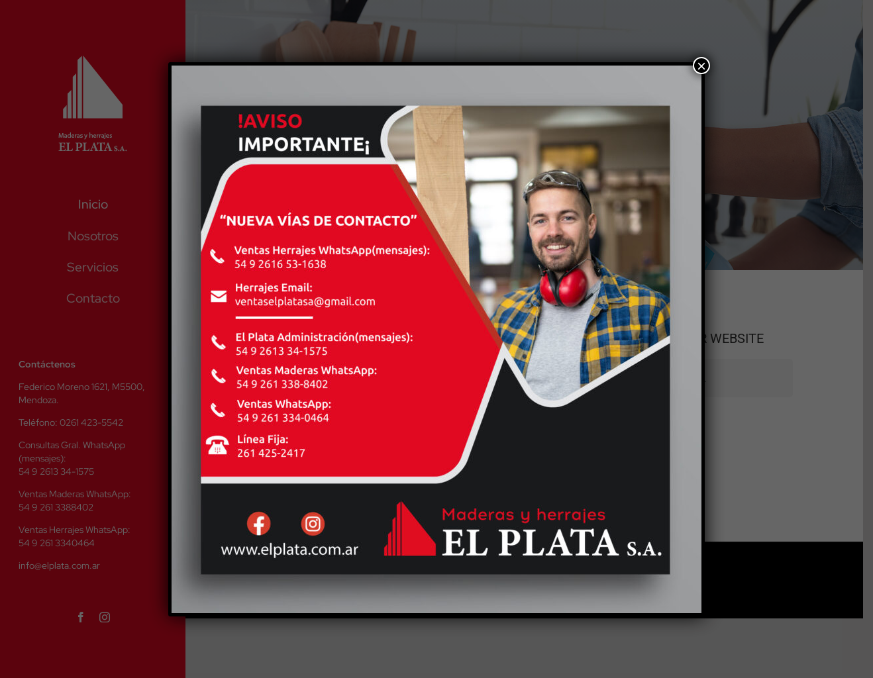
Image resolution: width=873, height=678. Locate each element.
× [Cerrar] (701, 65)
